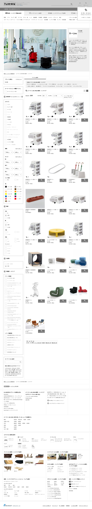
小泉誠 (62, 484)
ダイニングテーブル (58, 438)
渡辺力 (55, 483)
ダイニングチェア (35, 440)
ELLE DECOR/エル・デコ (12, 337)
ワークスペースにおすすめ (48, 86)
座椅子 (33, 438)
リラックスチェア (76, 86)
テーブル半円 (9, 375)
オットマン (24, 440)
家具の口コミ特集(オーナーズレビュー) (78, 486)
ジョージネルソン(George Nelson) (53, 489)
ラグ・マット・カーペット (9, 19)
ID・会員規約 (61, 505)
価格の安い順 (48, 342)
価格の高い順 (54, 342)
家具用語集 (71, 490)
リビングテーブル (58, 441)
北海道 (15, 421)
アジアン (8, 462)
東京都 (15, 419)
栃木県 (29, 419)
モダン (73, 84)
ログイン (80, 4)
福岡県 (15, 429)
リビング (51, 457)
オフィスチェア (44, 440)
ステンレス (14, 368)
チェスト (24, 446)
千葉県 (24, 419)
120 (33, 341)
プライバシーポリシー (83, 505)
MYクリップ (86, 4)
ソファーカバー (8, 368)
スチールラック (60, 466)
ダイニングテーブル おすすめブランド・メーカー (78, 471)
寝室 (72, 457)
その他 (8, 201)
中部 (9, 485)
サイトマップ (55, 505)
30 (29, 341)
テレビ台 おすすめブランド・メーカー (76, 473)
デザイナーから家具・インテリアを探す (56, 479)
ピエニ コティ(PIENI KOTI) (9, 403)
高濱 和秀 (27, 399)
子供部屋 (79, 454)
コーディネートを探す (36, 13)
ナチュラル (8, 469)
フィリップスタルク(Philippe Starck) (53, 493)
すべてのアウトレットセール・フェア (11, 481)
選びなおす (19, 79)
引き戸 (6, 370)
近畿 (13, 485)
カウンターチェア (25, 441)
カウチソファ (11, 438)
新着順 (43, 342)
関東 (5, 485)
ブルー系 (9, 196)
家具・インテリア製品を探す (15, 13)
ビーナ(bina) (6, 401)
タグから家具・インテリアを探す (55, 464)
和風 (39, 462)
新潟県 (28, 423)
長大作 (48, 483)
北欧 (28, 456)
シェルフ (33, 447)
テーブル (20, 17)
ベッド (30, 17)
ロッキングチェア (35, 441)
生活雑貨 (46, 19)
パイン (16, 370)
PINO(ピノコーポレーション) (9, 404)
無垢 (14, 369)
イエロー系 (9, 193)
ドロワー (59, 468)
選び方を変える (19, 148)
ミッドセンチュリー (41, 84)
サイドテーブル (67, 438)
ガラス (18, 368)
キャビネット (24, 447)
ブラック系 (9, 186)
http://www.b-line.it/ (72, 61)
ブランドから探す (73, 17)
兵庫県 (19, 425)
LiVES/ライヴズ (10, 344)
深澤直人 (62, 481)
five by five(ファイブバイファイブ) (10, 410)
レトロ (18, 456)
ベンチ (42, 438)
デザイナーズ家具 (30, 84)
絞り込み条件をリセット (16, 96)
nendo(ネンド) (49, 484)
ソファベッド (11, 440)
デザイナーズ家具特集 (73, 488)
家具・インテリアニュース (76, 481)
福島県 (19, 421)
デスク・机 (25, 17)
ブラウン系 (19, 189)
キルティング (18, 369)
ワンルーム (80, 456)
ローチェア (58, 86)
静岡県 (19, 423)
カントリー (28, 462)
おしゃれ (59, 84)
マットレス (11, 445)
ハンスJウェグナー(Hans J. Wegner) (53, 491)
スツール (24, 438)
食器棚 (33, 446)
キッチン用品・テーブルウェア (23, 19)
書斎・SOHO (80, 455)
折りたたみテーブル (67, 440)
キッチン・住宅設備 (61, 19)
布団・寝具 (27, 492)
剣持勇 (55, 481)
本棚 (32, 445)
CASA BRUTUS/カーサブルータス (14, 335)
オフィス (79, 458)
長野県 (23, 423)
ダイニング (62, 457)
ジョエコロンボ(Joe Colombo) (32, 396)
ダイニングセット (38, 490)
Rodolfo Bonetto (29, 398)
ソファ (8, 17)
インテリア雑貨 (52, 19)
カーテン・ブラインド (53, 17)
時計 (60, 17)
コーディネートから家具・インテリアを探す (57, 452)
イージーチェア (67, 86)
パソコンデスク (81, 438)
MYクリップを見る (86, 17)
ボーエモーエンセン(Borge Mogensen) (54, 498)
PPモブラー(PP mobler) (8, 408)
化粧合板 (12, 372)
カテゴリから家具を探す (9, 434)
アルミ (9, 369)
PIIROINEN (6, 406)
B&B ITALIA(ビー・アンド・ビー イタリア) (12, 397)
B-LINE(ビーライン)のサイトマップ (56, 400)
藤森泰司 (55, 484)
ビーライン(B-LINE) (14, 386)
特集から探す (72, 19)
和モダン (18, 469)
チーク (6, 369)
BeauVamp (6, 394)
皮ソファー (15, 375)
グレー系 (18, 186)
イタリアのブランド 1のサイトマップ (56, 403)
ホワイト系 (9, 189)
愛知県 (15, 423)
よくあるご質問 (74, 505)
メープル (10, 370)
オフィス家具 (67, 84)
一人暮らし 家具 (30, 86)
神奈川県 (20, 419)
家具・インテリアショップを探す (58, 13)
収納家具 (35, 17)
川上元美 (62, 483)
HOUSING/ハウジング (11, 352)
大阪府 (15, 425)
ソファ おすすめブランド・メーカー (75, 468)
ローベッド (49, 471)
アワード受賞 (51, 84)
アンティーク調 (8, 456)
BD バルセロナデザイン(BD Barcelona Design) (13, 399)
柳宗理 (48, 481)
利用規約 (68, 505)
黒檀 (13, 370)
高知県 (15, 427)
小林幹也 (49, 486)
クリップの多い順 (37, 342)
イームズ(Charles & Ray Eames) (53, 488)
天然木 (16, 372)
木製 (9, 372)
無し (8, 179)
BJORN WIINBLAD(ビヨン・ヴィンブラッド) (13, 396)
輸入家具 (38, 86)
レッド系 (18, 198)
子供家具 (40, 17)
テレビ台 (24, 445)
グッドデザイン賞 (10, 278)
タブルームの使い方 (47, 505)
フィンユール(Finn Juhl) (51, 496)
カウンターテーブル (58, 440)
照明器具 (45, 17)
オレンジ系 (19, 191)
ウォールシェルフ (60, 471)
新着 (5, 17)
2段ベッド (10, 446)
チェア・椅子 (14, 17)
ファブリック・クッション (37, 19)
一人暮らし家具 (50, 468)
